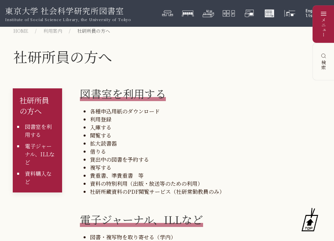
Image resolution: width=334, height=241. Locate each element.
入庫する (100, 127)
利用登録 (100, 119)
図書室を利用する (38, 131)
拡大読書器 (103, 143)
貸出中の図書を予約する (119, 159)
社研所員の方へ (34, 105)
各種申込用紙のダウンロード (125, 111)
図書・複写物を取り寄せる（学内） (133, 237)
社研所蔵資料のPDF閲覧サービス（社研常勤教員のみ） (157, 191)
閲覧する (100, 135)
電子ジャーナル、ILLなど (40, 154)
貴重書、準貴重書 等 (117, 175)
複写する (100, 167)
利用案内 (52, 30)
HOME (20, 30)
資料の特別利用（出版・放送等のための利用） (146, 183)
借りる (98, 151)
